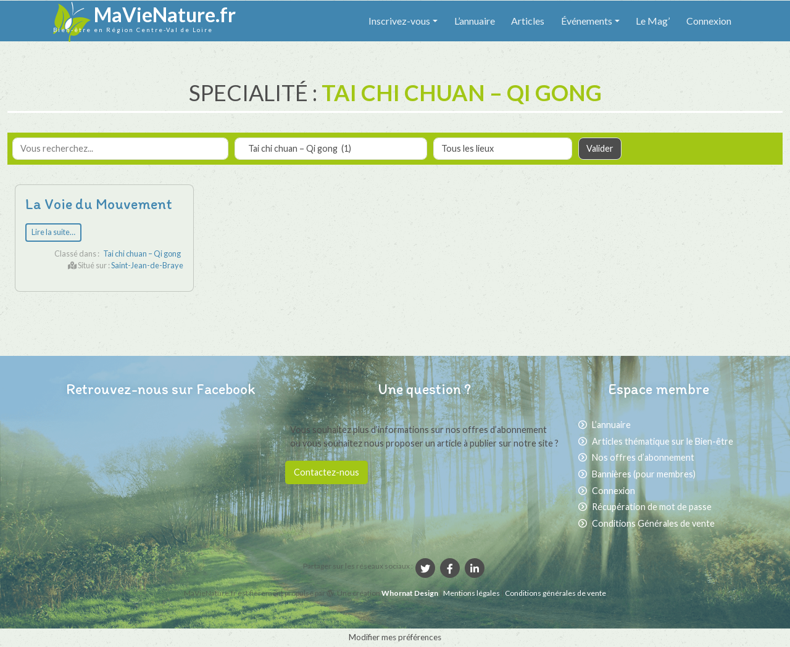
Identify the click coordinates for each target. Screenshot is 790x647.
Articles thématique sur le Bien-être (662, 441)
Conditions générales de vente (555, 593)
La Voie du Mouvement (98, 204)
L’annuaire (474, 21)
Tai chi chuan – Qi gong (142, 253)
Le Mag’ (653, 21)
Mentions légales (472, 593)
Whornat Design (409, 593)
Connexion (708, 21)
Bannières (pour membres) (644, 474)
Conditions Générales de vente (653, 523)
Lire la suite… (53, 232)
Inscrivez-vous (399, 21)
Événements (586, 21)
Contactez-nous (326, 472)
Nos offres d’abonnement (643, 457)
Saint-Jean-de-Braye (147, 265)
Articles (527, 21)
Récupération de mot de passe (652, 506)
